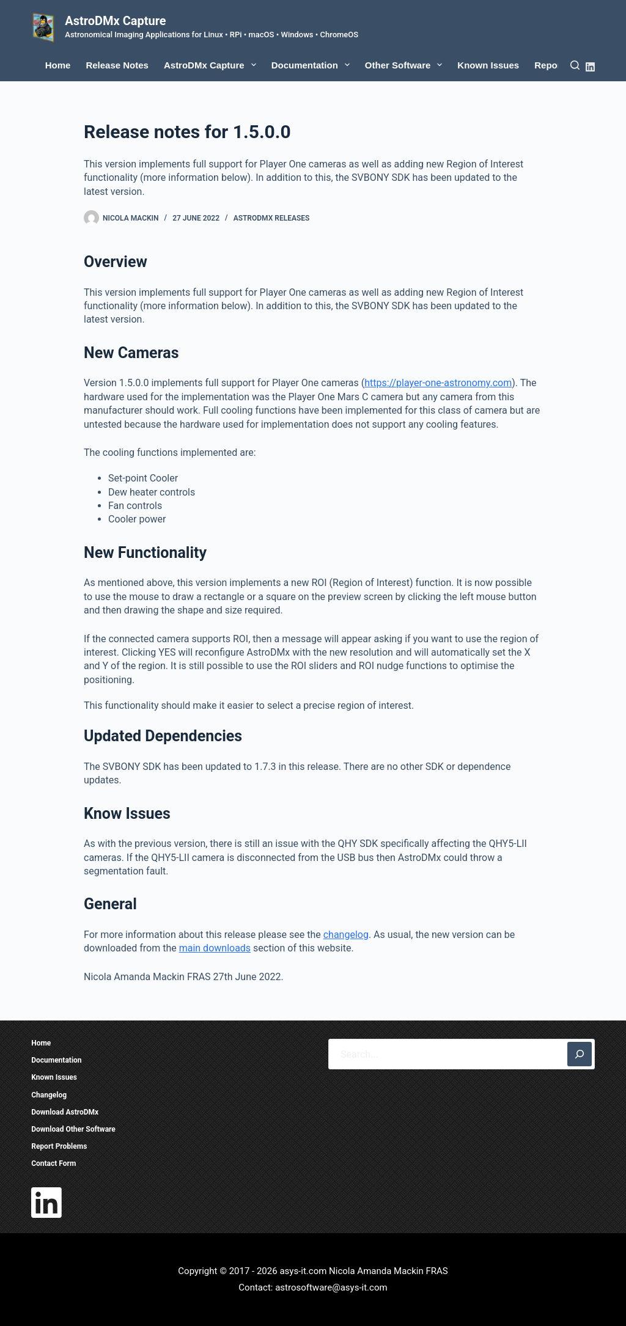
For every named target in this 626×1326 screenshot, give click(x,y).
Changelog (49, 1095)
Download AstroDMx (64, 1112)
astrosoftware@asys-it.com (331, 1287)
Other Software (406, 64)
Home (58, 65)
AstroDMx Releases (272, 218)
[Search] (575, 65)
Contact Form (53, 1163)
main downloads (215, 948)
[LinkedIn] (590, 66)
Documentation (313, 64)
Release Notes (117, 65)
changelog (346, 934)
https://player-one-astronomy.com (438, 383)
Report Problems (59, 1146)
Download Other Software (73, 1129)
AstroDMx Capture (115, 20)
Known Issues (488, 65)
